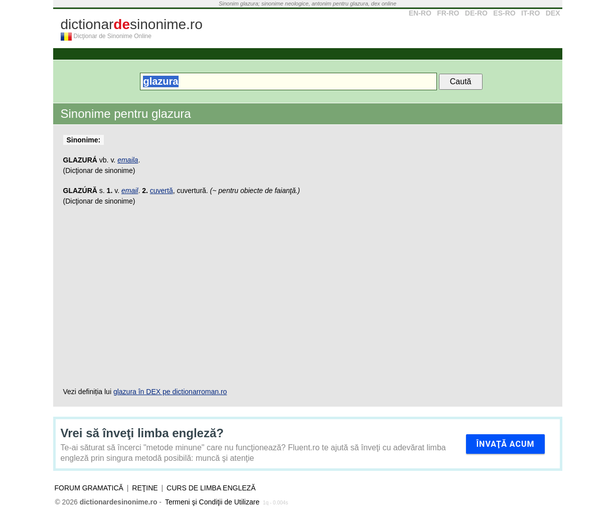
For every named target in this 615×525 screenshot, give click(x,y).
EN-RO (420, 13)
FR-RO (448, 13)
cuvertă (161, 191)
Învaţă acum (505, 444)
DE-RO (476, 13)
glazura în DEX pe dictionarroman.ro (170, 392)
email (129, 191)
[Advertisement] (307, 296)
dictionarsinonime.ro (132, 24)
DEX (553, 13)
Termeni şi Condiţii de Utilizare (212, 502)
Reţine (145, 488)
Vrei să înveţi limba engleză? (142, 433)
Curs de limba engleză (211, 488)
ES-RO (504, 13)
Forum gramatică (89, 488)
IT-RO (530, 13)
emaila (127, 160)
